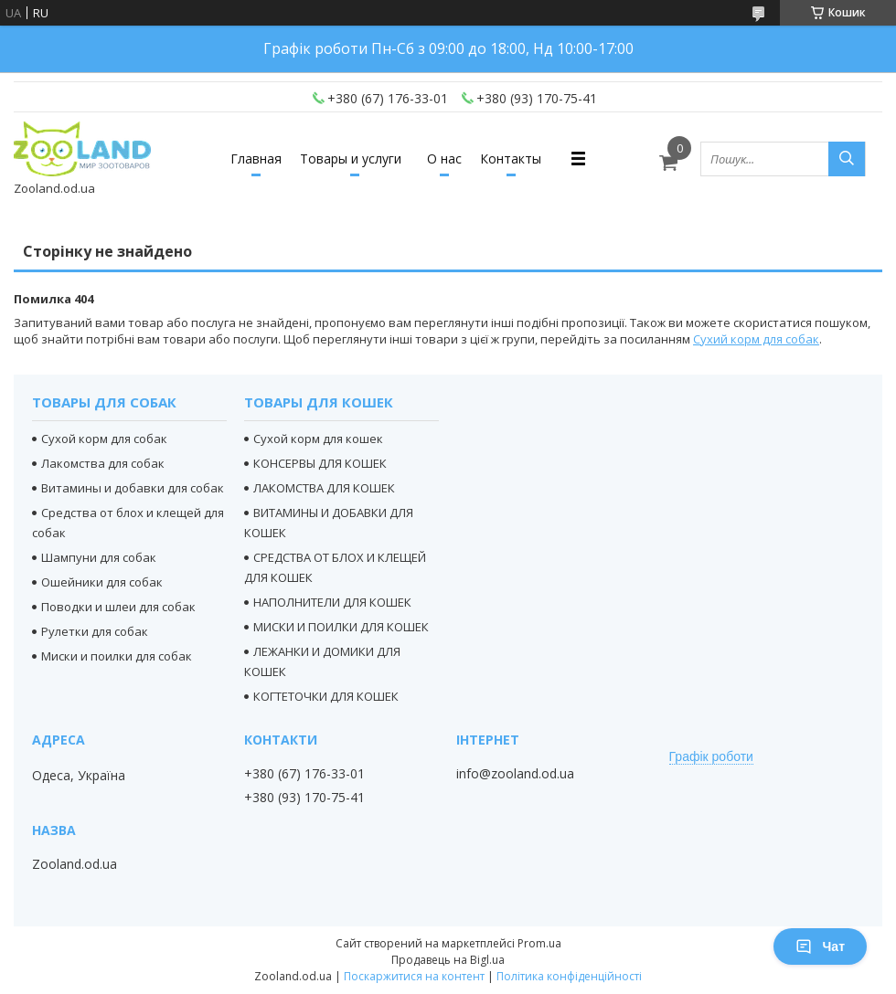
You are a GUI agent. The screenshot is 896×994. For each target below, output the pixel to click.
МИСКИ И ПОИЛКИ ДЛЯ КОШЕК (341, 627)
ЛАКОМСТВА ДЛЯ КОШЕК (324, 488)
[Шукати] (846, 159)
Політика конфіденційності (569, 976)
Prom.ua (539, 943)
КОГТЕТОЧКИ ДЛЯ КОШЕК (326, 696)
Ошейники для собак (102, 582)
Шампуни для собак (98, 557)
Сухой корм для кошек (318, 438)
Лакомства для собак (103, 463)
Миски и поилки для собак (116, 656)
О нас (444, 158)
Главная (256, 158)
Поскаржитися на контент (414, 976)
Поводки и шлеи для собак (118, 606)
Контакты (510, 158)
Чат (820, 946)
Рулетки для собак (94, 631)
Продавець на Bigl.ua (448, 960)
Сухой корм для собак (104, 438)
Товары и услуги (350, 158)
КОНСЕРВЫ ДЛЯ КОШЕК (320, 463)
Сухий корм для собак (756, 339)
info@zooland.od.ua (515, 774)
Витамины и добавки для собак (132, 488)
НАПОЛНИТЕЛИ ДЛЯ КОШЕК (332, 602)
